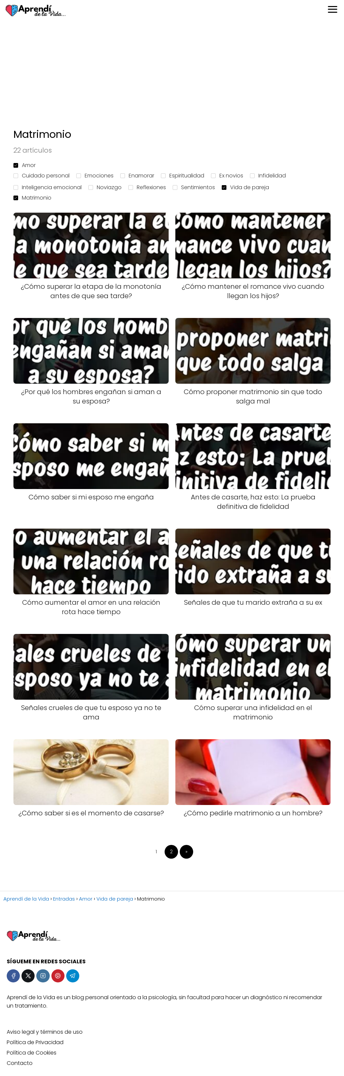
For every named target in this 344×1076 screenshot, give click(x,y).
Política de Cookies (31, 1053)
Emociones (95, 175)
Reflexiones (147, 187)
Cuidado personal (41, 175)
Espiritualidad (182, 175)
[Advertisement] (172, 74)
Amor (24, 165)
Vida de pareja (245, 187)
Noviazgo (105, 187)
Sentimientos (194, 187)
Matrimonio (32, 198)
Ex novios (227, 175)
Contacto (20, 1063)
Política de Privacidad (35, 1042)
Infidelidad (268, 175)
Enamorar (137, 175)
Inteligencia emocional (47, 187)
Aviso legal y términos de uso (45, 1032)
